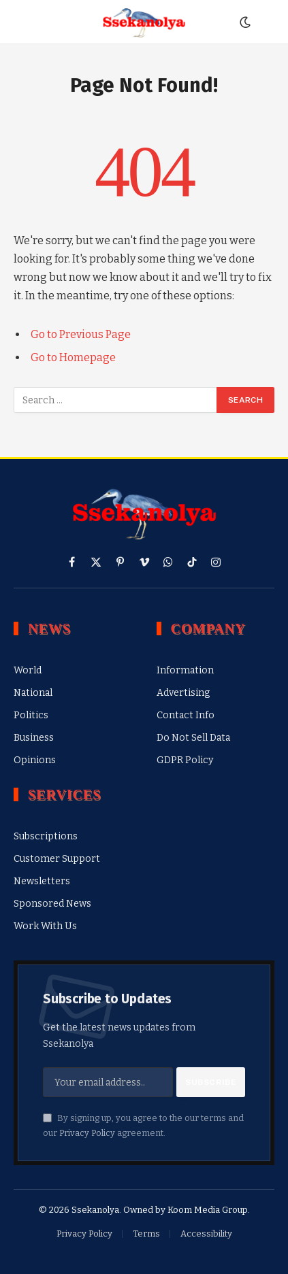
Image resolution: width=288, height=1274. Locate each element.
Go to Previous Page (81, 334)
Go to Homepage (73, 357)
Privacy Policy (87, 1133)
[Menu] (22, 22)
